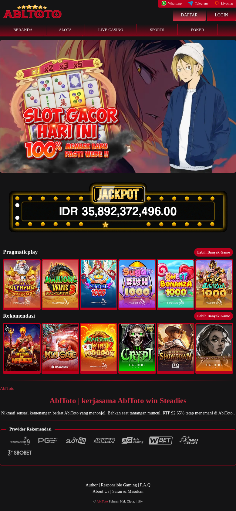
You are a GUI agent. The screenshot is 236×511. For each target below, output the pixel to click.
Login (221, 15)
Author (92, 485)
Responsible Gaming (119, 485)
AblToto (7, 388)
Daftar (189, 15)
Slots (65, 29)
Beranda (23, 29)
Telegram (198, 3)
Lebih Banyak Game (213, 252)
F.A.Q (145, 485)
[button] (22, 284)
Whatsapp (171, 3)
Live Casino (110, 29)
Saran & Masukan (127, 491)
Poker (197, 29)
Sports (157, 29)
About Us (101, 491)
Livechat (223, 3)
